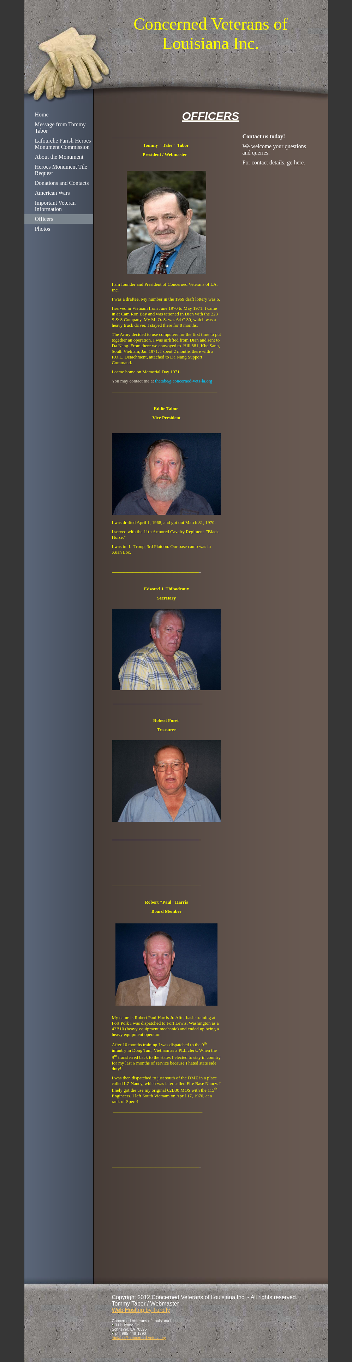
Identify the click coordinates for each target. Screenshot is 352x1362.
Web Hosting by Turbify (141, 1310)
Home (42, 114)
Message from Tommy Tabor (60, 127)
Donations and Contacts (62, 183)
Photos (42, 229)
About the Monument (59, 157)
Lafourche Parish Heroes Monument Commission (63, 144)
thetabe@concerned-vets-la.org (139, 1338)
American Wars (52, 193)
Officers (44, 219)
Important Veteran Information (55, 206)
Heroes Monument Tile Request (61, 170)
